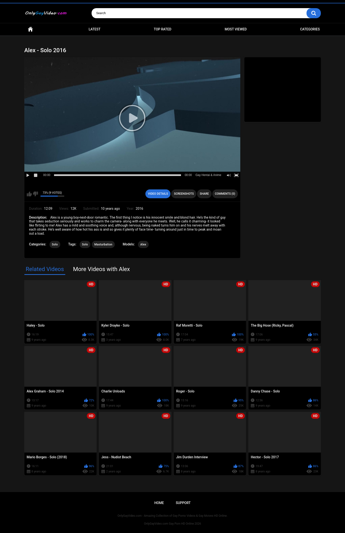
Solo (55, 244)
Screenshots (184, 193)
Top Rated (162, 29)
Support (183, 503)
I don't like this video (35, 194)
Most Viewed (236, 29)
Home (30, 29)
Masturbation (103, 244)
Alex (143, 244)
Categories (310, 29)
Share (204, 193)
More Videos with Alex (101, 269)
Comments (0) (225, 193)
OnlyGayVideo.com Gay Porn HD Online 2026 (172, 523)
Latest (95, 29)
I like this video (29, 194)
